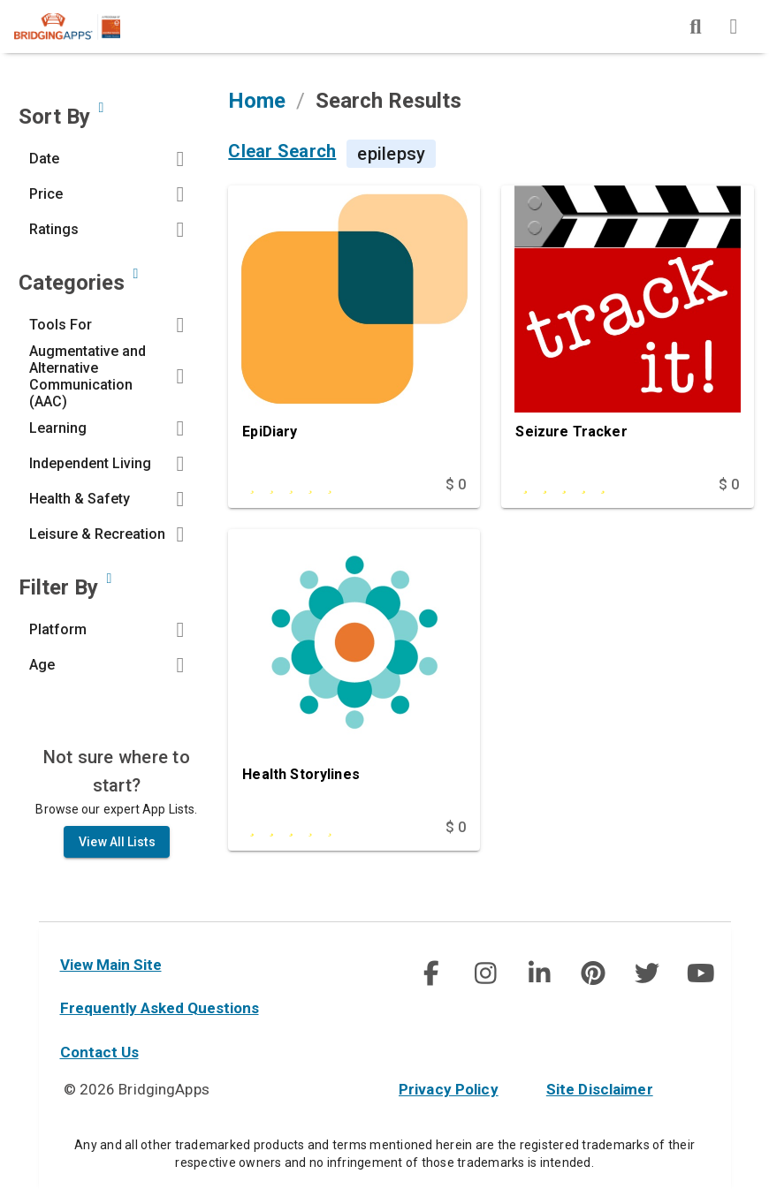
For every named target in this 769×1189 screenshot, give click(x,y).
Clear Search (282, 159)
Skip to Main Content (0, 0)
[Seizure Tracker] (627, 337)
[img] (695, 26)
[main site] (81, 26)
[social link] (431, 973)
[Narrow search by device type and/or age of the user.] (109, 586)
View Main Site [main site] (111, 964)
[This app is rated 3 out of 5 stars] (317, 836)
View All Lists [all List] (117, 850)
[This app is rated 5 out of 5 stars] (590, 493)
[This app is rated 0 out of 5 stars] (317, 493)
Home (257, 108)
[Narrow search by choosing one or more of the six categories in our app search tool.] (135, 282)
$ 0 (455, 492)
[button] (111, 167)
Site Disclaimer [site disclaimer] (599, 1089)
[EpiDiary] (354, 337)
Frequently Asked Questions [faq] (159, 1008)
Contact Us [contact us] (99, 1052)
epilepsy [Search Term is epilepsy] (391, 161)
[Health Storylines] (354, 680)
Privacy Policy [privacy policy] (449, 1089)
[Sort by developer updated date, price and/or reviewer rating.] (101, 116)
